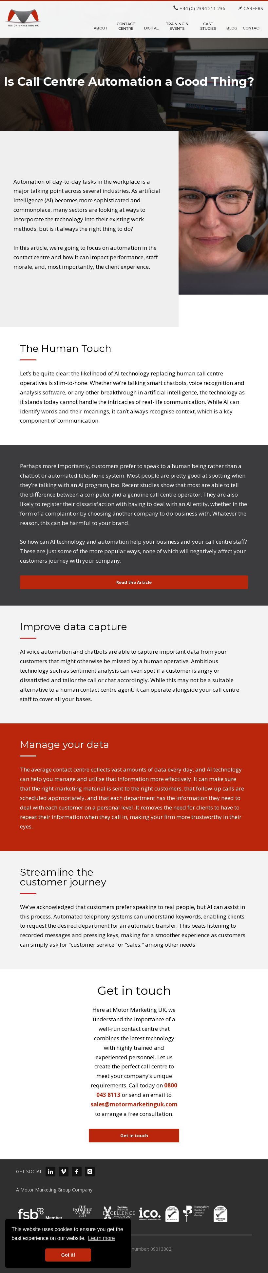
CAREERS (250, 8)
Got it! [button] (68, 1255)
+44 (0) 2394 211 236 (199, 8)
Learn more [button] (101, 1238)
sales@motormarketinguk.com (134, 1104)
